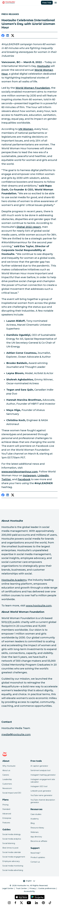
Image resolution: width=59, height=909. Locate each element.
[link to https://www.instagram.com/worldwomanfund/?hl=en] (29, 475)
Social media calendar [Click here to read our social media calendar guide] (11, 852)
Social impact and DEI (11, 793)
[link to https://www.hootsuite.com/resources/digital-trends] (29, 226)
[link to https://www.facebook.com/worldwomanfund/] (24, 479)
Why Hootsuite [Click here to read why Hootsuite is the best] (8, 766)
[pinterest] (43, 902)
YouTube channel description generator (43, 801)
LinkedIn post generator (41, 791)
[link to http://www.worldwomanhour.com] (19, 471)
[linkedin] (7, 36)
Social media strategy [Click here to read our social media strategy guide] (11, 834)
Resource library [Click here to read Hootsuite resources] (37, 828)
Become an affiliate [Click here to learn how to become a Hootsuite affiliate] (39, 841)
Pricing (5, 805)
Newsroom (7, 788)
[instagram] (9, 902)
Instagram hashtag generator (43, 775)
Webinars (34, 832)
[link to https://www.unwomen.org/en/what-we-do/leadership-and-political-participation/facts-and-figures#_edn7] (25, 129)
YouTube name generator (41, 795)
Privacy (32, 888)
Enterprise (6, 818)
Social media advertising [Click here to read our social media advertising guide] (12, 870)
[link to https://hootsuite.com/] (43, 66)
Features (6, 823)
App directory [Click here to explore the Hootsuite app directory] (36, 837)
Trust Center (21, 888)
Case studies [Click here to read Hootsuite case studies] (36, 814)
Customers (7, 784)
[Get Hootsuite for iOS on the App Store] (22, 897)
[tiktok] (50, 902)
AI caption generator (39, 766)
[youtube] (29, 902)
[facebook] (2, 36)
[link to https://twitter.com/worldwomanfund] (6, 479)
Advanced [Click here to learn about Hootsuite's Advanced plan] (6, 814)
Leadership (7, 779)
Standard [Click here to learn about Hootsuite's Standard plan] (6, 809)
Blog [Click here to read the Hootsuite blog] (33, 823)
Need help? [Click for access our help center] (35, 853)
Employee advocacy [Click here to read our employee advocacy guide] (11, 861)
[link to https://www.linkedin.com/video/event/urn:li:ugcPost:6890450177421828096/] (43, 475)
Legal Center (7, 888)
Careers (5, 775)
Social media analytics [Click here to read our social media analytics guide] (11, 839)
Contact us (35, 862)
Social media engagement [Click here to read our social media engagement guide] (13, 857)
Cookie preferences (47, 888)
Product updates (38, 857)
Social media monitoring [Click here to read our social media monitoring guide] (12, 866)
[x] (21, 902)
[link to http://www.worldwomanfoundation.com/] (32, 87)
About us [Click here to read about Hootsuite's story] (6, 770)
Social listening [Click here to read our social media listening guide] (8, 843)
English (29, 881)
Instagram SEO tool (39, 786)
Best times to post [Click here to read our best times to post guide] (10, 848)
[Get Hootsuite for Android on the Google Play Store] (38, 897)
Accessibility (29, 891)
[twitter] (12, 36)
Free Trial (46, 3)
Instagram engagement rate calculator (43, 780)
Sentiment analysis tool (40, 770)
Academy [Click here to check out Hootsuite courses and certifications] (35, 819)
